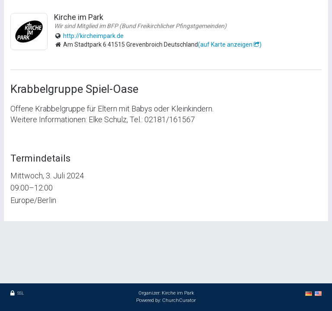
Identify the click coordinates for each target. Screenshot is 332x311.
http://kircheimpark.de (93, 35)
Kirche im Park (178, 293)
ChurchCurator (179, 300)
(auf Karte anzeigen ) (230, 44)
